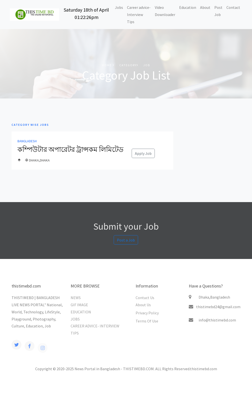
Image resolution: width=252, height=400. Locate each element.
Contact (233, 7)
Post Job (218, 11)
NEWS (76, 297)
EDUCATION (81, 311)
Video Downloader (165, 11)
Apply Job (143, 153)
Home (108, 65)
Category (128, 65)
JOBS (75, 319)
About (205, 7)
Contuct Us (145, 297)
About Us (143, 304)
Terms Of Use (147, 321)
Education (187, 7)
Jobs (119, 7)
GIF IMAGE (79, 304)
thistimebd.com (203, 368)
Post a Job (126, 241)
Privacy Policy (147, 312)
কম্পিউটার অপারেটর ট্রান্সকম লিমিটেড (70, 149)
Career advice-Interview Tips (139, 14)
